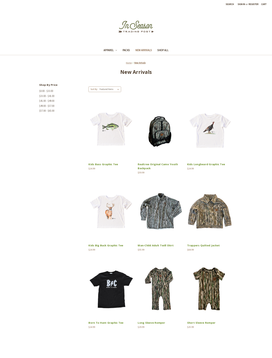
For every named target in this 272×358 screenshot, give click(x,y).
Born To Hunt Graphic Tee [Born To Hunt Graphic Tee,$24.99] (105, 322)
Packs (126, 50)
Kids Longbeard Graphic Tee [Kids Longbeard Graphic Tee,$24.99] (206, 164)
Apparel (110, 50)
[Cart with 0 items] (263, 4)
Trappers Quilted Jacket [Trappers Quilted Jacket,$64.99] (203, 245)
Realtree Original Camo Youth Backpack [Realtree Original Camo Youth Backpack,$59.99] (158, 166)
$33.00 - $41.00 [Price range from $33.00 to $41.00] (46, 96)
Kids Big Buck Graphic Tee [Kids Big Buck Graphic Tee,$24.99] (105, 245)
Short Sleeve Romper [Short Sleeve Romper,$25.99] (201, 322)
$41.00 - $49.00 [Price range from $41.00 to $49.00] (46, 100)
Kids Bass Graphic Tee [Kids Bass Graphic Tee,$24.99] (103, 164)
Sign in (241, 4)
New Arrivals (143, 50)
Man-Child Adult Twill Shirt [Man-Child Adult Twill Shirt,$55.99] (156, 245)
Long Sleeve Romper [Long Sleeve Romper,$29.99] (151, 322)
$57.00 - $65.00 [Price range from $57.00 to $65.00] (46, 110)
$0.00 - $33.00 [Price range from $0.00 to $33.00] (46, 91)
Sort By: (94, 89)
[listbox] (110, 89)
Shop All (162, 50)
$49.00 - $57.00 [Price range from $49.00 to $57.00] (46, 105)
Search (230, 4)
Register (253, 4)
